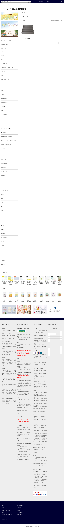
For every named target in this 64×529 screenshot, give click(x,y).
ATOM (5, 519)
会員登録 (46, 1)
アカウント (40, 1)
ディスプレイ (25, 12)
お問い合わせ (53, 4)
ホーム (3, 4)
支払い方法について (6, 507)
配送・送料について (6, 510)
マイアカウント (20, 505)
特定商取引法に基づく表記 (7, 514)
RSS (3, 519)
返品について (4, 512)
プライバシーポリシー (6, 516)
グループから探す (17, 4)
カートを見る (20, 512)
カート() (59, 1)
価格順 (57, 20)
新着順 (61, 20)
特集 (23, 4)
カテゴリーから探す (9, 4)
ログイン (52, 1)
